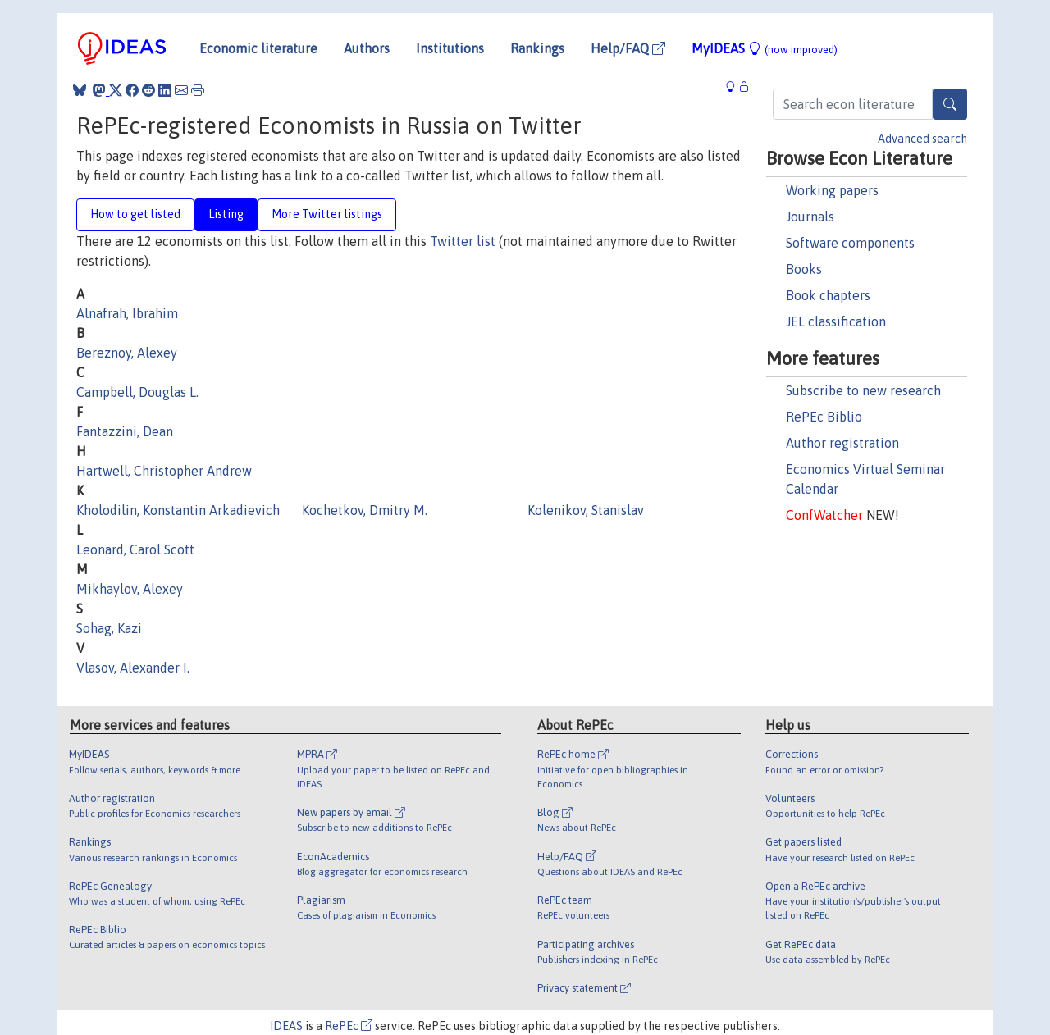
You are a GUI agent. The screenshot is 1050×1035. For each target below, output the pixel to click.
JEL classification (836, 321)
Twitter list (462, 241)
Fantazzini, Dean (124, 431)
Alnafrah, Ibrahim (127, 313)
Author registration (842, 442)
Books (804, 269)
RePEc (348, 1026)
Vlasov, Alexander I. (132, 667)
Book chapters (828, 295)
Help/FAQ (628, 48)
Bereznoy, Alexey (126, 352)
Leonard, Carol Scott (135, 549)
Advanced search (922, 138)
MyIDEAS (765, 48)
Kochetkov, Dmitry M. (364, 510)
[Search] (950, 104)
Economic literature (258, 48)
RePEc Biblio (824, 416)
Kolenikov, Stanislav (585, 510)
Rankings (537, 48)
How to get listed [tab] (135, 214)
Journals (810, 216)
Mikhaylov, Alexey (129, 588)
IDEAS (286, 1026)
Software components (850, 242)
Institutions (450, 48)
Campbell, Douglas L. (137, 392)
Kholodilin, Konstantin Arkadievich (178, 510)
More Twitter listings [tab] (327, 214)
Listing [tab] (226, 214)
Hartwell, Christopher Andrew (164, 470)
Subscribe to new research (863, 390)
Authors (367, 48)
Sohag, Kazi (109, 628)
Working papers (832, 190)
